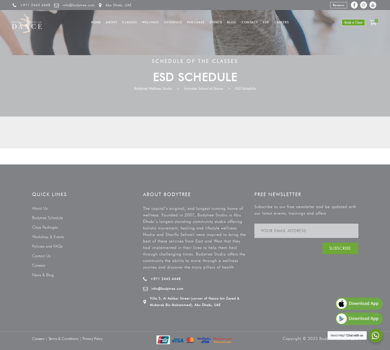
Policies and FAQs (47, 246)
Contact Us (41, 255)
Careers (38, 265)
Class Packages (45, 227)
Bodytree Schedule (47, 217)
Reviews (338, 5)
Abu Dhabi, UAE (119, 5)
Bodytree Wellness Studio (153, 88)
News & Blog (43, 275)
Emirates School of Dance (203, 88)
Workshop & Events (48, 236)
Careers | (40, 338)
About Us (40, 208)
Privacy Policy (92, 338)
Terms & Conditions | (65, 338)
